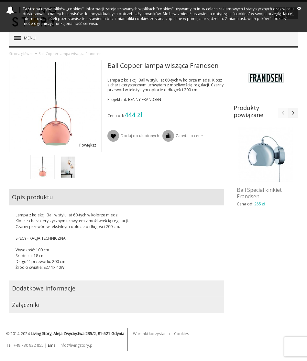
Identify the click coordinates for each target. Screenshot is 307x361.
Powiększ (87, 145)
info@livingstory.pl (76, 345)
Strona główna (21, 53)
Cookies (181, 333)
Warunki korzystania (151, 333)
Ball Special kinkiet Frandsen (259, 193)
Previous (283, 113)
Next (293, 113)
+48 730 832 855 (29, 345)
